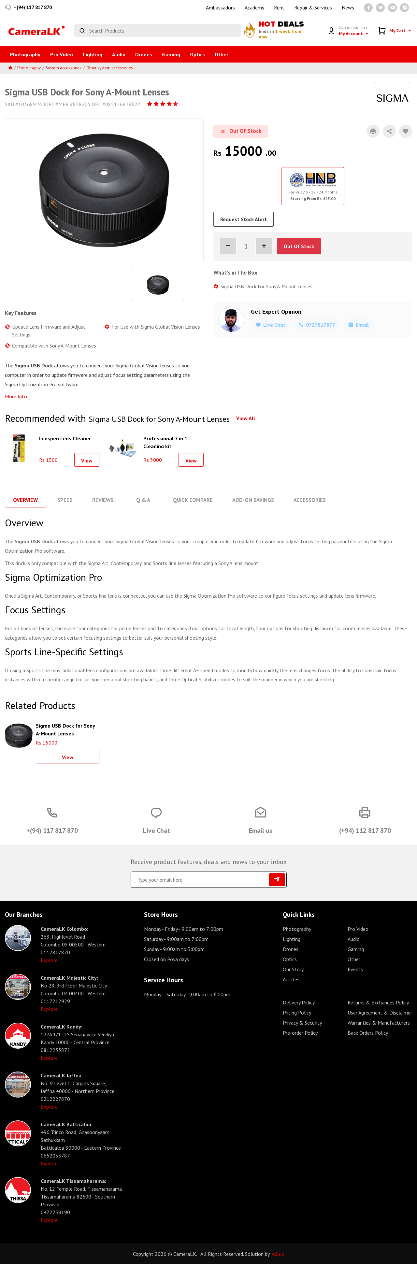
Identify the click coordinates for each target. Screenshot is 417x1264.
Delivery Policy (299, 1002)
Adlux (278, 1253)
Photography (25, 54)
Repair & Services (313, 7)
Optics (197, 54)
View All (245, 418)
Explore (49, 960)
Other (221, 54)
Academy (254, 7)
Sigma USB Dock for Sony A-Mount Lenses (65, 728)
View (87, 460)
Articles (291, 979)
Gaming (171, 54)
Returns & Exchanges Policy (378, 1002)
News (348, 7)
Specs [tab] (63, 500)
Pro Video (61, 54)
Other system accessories (109, 68)
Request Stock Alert (243, 219)
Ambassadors (220, 7)
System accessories (63, 68)
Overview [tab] (24, 500)
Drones (143, 54)
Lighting (92, 54)
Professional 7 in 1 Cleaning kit (165, 441)
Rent (279, 7)
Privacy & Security (302, 1022)
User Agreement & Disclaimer (380, 1012)
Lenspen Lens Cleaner (65, 438)
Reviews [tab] (100, 500)
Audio (118, 54)
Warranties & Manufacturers (379, 1022)
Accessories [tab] (303, 500)
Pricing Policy (297, 1012)
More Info (16, 396)
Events (355, 969)
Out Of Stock (299, 246)
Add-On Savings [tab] (247, 500)
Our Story (293, 969)
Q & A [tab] (140, 500)
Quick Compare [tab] (188, 500)
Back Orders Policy (368, 1032)
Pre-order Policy (300, 1032)
